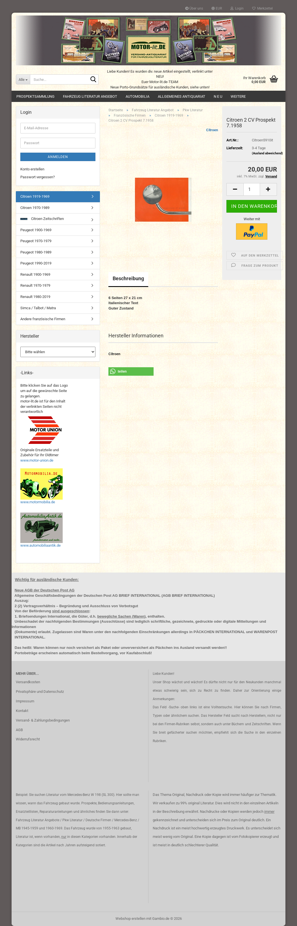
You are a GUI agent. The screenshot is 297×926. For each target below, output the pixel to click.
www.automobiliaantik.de (40, 545)
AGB (19, 730)
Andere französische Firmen (42, 319)
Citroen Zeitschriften (42, 219)
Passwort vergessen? (37, 177)
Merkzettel (262, 8)
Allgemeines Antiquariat (181, 96)
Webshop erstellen (130, 918)
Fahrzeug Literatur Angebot (90, 96)
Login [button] (237, 8)
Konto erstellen (32, 169)
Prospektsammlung (35, 96)
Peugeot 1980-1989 (35, 252)
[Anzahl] (251, 189)
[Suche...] (23, 79)
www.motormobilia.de (37, 502)
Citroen (212, 130)
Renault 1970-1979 (35, 285)
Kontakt (22, 711)
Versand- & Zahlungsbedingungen (43, 720)
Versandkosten (28, 682)
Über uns (194, 8)
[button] (216, 8)
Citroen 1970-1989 (34, 208)
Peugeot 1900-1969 (35, 230)
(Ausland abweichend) (267, 153)
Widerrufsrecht (28, 739)
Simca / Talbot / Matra (38, 308)
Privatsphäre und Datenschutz (40, 691)
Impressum (25, 701)
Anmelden (58, 157)
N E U (218, 96)
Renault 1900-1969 (35, 274)
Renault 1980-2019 (35, 297)
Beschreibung (128, 278)
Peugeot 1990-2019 (35, 263)
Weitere (238, 96)
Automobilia (137, 96)
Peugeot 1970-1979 (35, 241)
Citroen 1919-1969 (34, 196)
